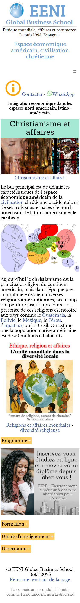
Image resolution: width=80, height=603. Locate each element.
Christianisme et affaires (40, 177)
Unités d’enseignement (26, 536)
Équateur (12, 325)
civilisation (12, 202)
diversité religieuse (40, 430)
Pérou (54, 320)
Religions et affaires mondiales (38, 425)
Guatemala (53, 315)
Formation (13, 524)
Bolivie (8, 320)
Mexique (32, 320)
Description (14, 548)
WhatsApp (61, 94)
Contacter (32, 94)
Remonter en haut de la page (40, 579)
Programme (14, 440)
